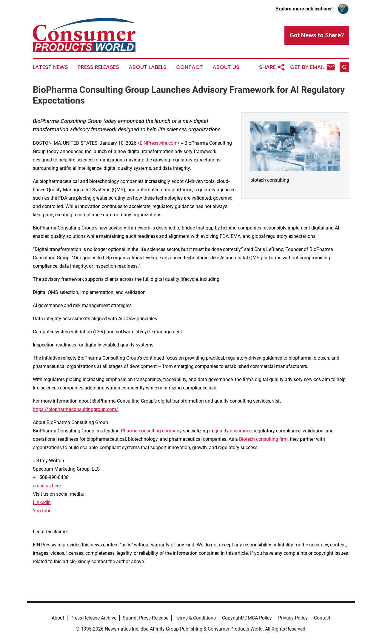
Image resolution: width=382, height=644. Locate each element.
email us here (47, 486)
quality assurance (233, 431)
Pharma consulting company (151, 431)
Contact (189, 67)
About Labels (148, 67)
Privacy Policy (293, 618)
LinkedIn (42, 502)
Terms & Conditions (195, 618)
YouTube (42, 511)
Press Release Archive (93, 618)
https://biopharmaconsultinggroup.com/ (75, 409)
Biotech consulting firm (263, 439)
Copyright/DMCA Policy (247, 618)
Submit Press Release (145, 618)
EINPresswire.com (159, 143)
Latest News (50, 67)
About (58, 618)
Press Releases (98, 67)
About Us (225, 67)
